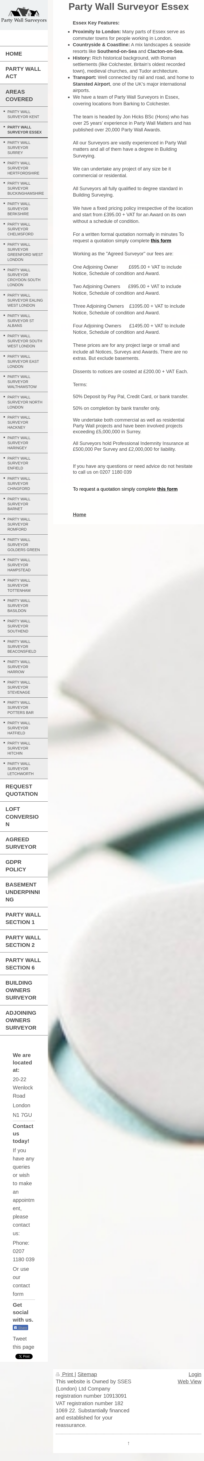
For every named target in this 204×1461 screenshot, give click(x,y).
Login (195, 1374)
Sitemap (87, 1374)
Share (20, 1328)
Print (65, 1374)
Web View (189, 1381)
